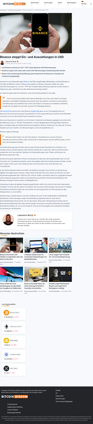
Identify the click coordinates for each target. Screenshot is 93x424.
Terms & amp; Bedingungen (64, 401)
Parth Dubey (31, 262)
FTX (8, 187)
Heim (24, 4)
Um (57, 393)
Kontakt (58, 390)
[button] (91, 4)
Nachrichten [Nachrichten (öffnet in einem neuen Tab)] (7, 111)
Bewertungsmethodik (14, 412)
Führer (60, 3)
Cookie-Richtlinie (12, 410)
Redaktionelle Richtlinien (15, 407)
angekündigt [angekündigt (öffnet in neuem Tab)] (35, 111)
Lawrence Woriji (25, 215)
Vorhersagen (48, 3)
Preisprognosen (12, 404)
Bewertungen (71, 3)
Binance (26, 81)
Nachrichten (35, 3)
